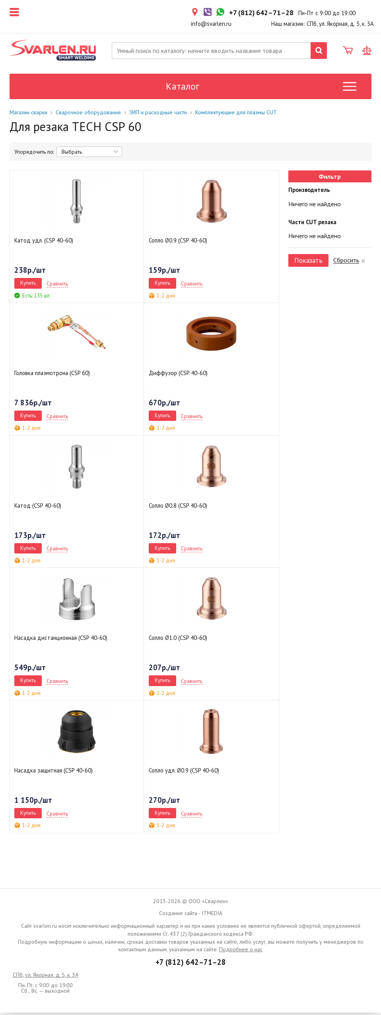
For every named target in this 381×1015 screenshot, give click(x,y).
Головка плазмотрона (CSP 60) (52, 375)
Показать (308, 262)
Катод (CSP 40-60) (37, 507)
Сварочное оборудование (88, 114)
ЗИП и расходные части (158, 114)
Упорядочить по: (34, 154)
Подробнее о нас (240, 951)
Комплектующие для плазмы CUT (236, 114)
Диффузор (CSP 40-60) (178, 375)
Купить (28, 285)
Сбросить (346, 262)
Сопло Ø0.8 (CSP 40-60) (178, 507)
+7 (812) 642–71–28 (191, 964)
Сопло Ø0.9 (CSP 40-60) (178, 242)
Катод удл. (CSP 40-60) (43, 242)
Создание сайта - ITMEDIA (190, 915)
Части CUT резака (312, 224)
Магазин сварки (28, 114)
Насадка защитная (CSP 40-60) (53, 772)
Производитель (309, 192)
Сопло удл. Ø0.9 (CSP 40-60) (184, 772)
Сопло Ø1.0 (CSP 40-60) (178, 640)
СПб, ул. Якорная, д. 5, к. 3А (45, 977)
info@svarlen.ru (211, 23)
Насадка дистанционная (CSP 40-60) (60, 640)
